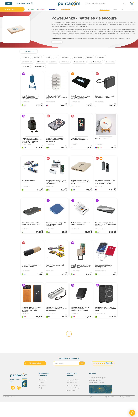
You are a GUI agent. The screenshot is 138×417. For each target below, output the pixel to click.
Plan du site (89, 413)
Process (41, 399)
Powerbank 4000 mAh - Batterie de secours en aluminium (105, 278)
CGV (97, 413)
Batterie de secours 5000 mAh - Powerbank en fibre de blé (81, 188)
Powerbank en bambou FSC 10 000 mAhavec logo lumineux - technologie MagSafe (32, 324)
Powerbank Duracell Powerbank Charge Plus (80, 142)
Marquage (42, 402)
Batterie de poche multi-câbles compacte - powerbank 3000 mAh (32, 97)
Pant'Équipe (43, 397)
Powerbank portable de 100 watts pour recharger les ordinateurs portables (105, 188)
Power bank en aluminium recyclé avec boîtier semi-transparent (56, 143)
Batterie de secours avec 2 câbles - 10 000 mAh (105, 97)
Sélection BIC (71, 407)
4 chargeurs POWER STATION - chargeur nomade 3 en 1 (54, 97)
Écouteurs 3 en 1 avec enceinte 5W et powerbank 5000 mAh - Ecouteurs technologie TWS (31, 144)
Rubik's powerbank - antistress (30, 187)
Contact (131, 9)
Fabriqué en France (73, 402)
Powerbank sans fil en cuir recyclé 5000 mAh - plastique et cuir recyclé (80, 323)
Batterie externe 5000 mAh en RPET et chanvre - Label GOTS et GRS (81, 278)
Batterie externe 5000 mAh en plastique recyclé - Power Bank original (56, 188)
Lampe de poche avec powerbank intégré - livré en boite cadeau (56, 323)
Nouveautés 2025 (72, 397)
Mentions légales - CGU (108, 413)
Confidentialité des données (126, 413)
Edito (9, 3)
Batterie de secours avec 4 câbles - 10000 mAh (81, 232)
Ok (82, 380)
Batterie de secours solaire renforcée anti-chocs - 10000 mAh (104, 323)
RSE (122, 9)
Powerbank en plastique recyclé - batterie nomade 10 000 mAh (105, 233)
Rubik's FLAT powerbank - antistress (56, 277)
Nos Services (104, 9)
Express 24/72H (71, 399)
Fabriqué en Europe (73, 405)
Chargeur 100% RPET (103, 141)
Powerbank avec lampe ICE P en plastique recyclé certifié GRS (55, 233)
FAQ (115, 9)
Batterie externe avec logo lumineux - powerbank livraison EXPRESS (79, 98)
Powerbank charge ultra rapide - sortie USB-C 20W (32, 232)
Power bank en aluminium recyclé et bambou (30, 278)
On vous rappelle (25, 3)
